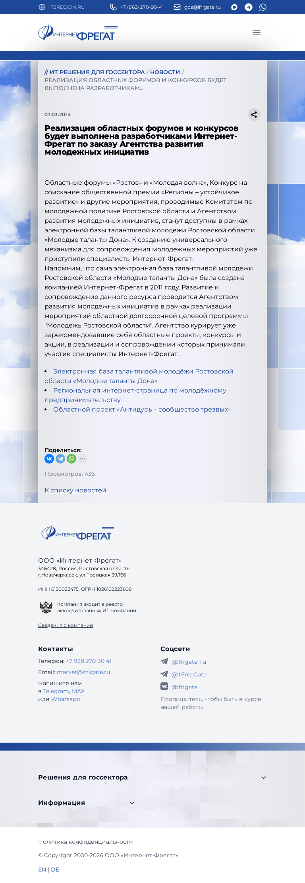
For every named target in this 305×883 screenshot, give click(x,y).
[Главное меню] (256, 32)
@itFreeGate (189, 674)
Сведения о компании (65, 625)
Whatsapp (65, 699)
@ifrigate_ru (189, 661)
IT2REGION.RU (67, 7)
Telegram (56, 691)
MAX (78, 691)
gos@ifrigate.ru (202, 7)
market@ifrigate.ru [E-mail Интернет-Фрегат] (83, 672)
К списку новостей (75, 490)
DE (55, 869)
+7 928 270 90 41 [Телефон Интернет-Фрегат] (89, 661)
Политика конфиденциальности (85, 841)
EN (42, 869)
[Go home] (78, 533)
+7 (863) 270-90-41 (142, 7)
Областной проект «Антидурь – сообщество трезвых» (142, 409)
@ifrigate (184, 687)
